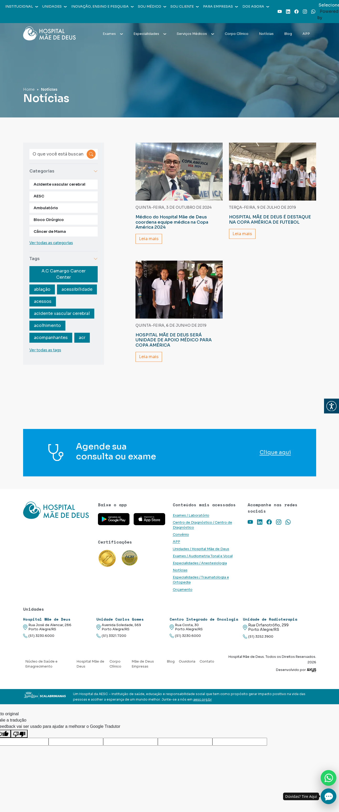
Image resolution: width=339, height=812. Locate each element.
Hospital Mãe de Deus (90, 664)
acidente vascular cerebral (62, 313)
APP (306, 34)
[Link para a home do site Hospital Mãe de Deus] (57, 517)
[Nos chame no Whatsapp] (328, 778)
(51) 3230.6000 (38, 636)
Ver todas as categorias (51, 242)
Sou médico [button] (152, 6)
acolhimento (47, 325)
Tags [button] (63, 258)
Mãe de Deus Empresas (143, 664)
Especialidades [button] (149, 34)
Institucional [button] (21, 6)
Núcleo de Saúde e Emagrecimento (41, 664)
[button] (331, 406)
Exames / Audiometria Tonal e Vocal (203, 556)
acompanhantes (51, 337)
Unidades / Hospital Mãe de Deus (201, 549)
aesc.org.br (202, 699)
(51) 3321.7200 (111, 636)
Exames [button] (113, 34)
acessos (42, 301)
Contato (207, 661)
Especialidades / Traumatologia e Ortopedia (201, 579)
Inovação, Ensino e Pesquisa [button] (102, 6)
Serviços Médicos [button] (195, 34)
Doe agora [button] (255, 6)
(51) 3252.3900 (258, 636)
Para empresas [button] (220, 6)
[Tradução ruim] (19, 734)
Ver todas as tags (45, 350)
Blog (288, 34)
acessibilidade (76, 289)
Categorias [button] (63, 171)
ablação (42, 289)
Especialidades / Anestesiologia (200, 563)
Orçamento (182, 590)
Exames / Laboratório (191, 515)
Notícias (266, 34)
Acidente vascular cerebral (59, 184)
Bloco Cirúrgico (49, 219)
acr (82, 337)
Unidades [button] (54, 6)
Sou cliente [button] (184, 6)
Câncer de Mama (50, 231)
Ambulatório (46, 208)
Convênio (181, 535)
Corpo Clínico (236, 34)
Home (29, 89)
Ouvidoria (187, 661)
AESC (39, 196)
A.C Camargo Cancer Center (63, 274)
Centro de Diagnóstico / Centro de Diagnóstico (202, 525)
